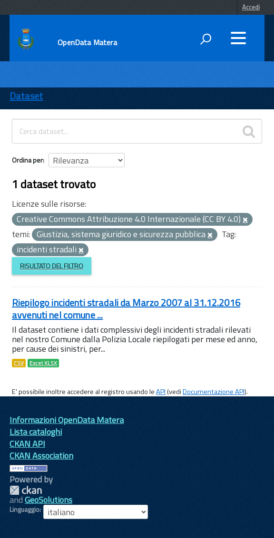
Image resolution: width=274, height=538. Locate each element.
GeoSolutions (48, 499)
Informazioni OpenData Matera (67, 419)
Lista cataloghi (36, 431)
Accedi (251, 7)
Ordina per (27, 160)
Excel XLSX (43, 363)
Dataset (26, 95)
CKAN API (27, 443)
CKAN (26, 490)
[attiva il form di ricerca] (205, 39)
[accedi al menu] (238, 38)
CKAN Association (41, 455)
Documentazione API (214, 391)
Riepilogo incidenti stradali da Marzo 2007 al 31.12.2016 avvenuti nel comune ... (126, 308)
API (161, 391)
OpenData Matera (87, 42)
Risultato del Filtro (51, 266)
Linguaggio (24, 509)
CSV (19, 363)
